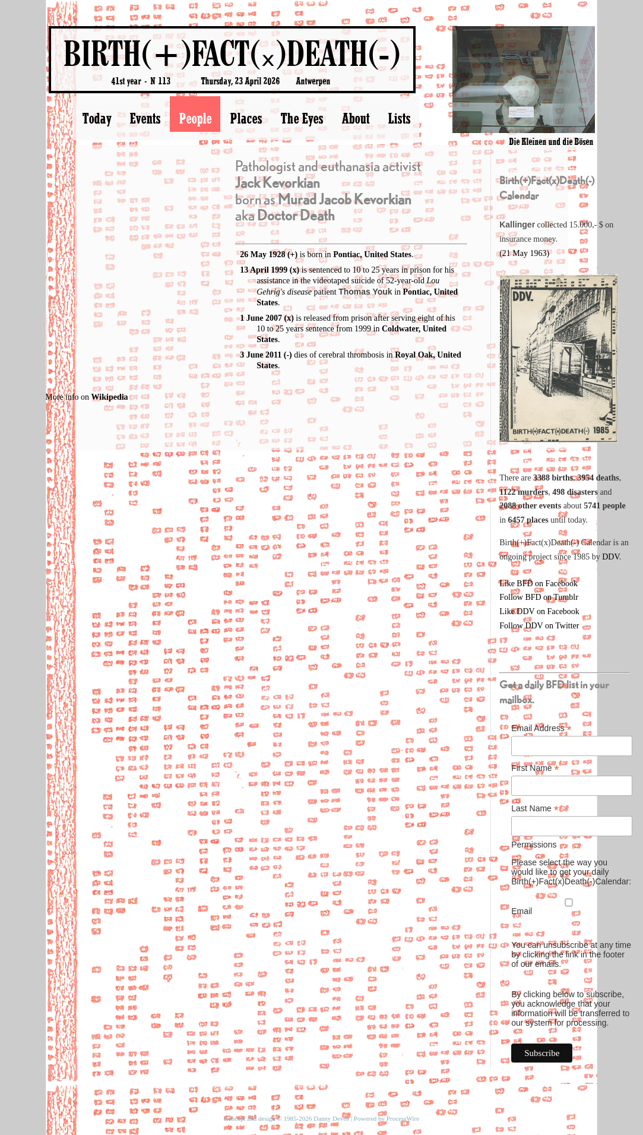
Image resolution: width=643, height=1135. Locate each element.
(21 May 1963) (524, 253)
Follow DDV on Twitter (539, 625)
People (195, 118)
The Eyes (301, 118)
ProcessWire (403, 1118)
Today (96, 118)
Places (246, 118)
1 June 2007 (261, 318)
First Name (535, 768)
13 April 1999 (263, 269)
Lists (399, 118)
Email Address (541, 728)
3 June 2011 (260, 354)
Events (144, 118)
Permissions (533, 844)
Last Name (535, 808)
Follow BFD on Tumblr (538, 597)
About (355, 118)
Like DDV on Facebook (539, 611)
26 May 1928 (262, 254)
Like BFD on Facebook (538, 583)
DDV (610, 556)
